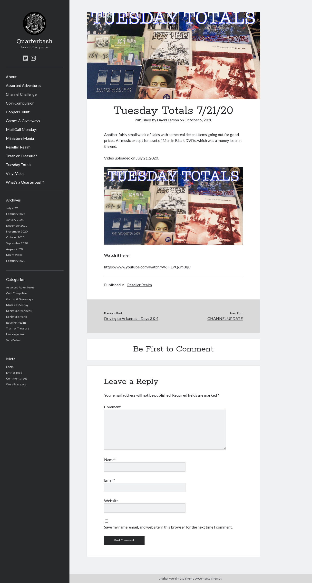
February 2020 (15, 261)
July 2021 (12, 208)
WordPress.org (16, 384)
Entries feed (14, 372)
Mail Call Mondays (22, 129)
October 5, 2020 (198, 119)
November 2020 (17, 231)
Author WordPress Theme (176, 578)
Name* (110, 459)
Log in (10, 367)
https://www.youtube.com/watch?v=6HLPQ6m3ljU (147, 267)
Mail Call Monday (17, 305)
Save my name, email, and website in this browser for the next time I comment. (168, 527)
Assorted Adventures (23, 85)
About (11, 76)
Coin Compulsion (20, 103)
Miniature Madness (19, 311)
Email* (109, 480)
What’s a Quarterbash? (25, 182)
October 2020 (15, 237)
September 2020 (17, 243)
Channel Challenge (21, 94)
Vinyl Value (15, 173)
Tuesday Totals (18, 164)
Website (111, 500)
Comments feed (17, 378)
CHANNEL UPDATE (225, 318)
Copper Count (17, 111)
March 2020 (14, 255)
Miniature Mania (20, 138)
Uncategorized (16, 334)
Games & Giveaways (23, 120)
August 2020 (14, 249)
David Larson (168, 119)
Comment (112, 406)
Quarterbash (35, 41)
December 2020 (16, 225)
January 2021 (15, 220)
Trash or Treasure (17, 328)
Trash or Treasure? (21, 155)
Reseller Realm (18, 147)
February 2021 (15, 214)
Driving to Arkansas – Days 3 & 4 (131, 318)
